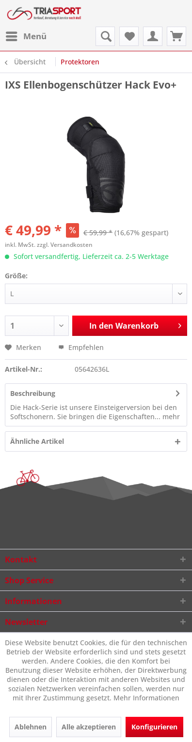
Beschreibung (32, 393)
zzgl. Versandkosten (65, 245)
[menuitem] (25, 36)
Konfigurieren (154, 726)
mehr (170, 416)
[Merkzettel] (129, 36)
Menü (26, 35)
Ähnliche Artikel (37, 441)
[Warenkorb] (176, 36)
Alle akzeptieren (89, 726)
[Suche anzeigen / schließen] (105, 36)
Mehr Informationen (146, 697)
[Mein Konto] (152, 36)
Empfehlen (81, 347)
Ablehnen (31, 726)
